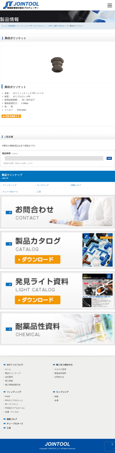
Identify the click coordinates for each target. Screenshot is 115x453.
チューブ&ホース (10, 192)
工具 (39, 192)
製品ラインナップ (13, 373)
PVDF (7, 396)
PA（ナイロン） (12, 404)
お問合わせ (59, 377)
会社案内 (9, 377)
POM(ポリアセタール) (14, 408)
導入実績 (9, 381)
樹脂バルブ (76, 185)
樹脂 (56, 396)
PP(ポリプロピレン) (14, 400)
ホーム (3, 26)
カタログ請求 (60, 369)
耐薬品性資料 (60, 373)
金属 (56, 400)
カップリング (43, 185)
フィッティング (9, 185)
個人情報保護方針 (13, 385)
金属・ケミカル (12, 412)
